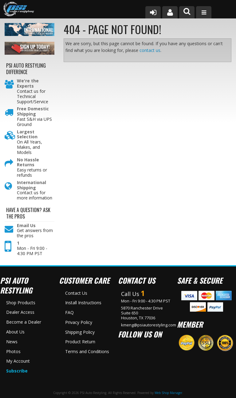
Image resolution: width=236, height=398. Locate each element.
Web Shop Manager (168, 393)
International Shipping (31, 185)
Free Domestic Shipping (33, 111)
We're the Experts (28, 83)
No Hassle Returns (28, 162)
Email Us (26, 225)
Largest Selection (27, 134)
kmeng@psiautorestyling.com (148, 324)
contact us (150, 50)
